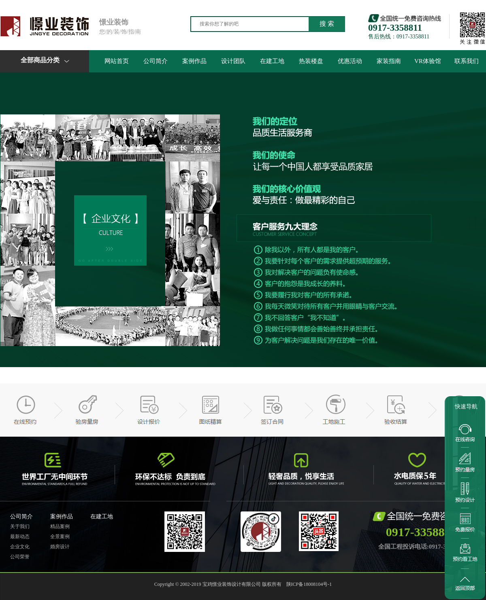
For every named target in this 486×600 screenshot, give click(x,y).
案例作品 (194, 61)
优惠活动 (350, 61)
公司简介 (155, 61)
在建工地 (272, 61)
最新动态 (20, 536)
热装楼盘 (311, 61)
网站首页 (116, 61)
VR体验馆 (427, 61)
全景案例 (60, 536)
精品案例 (60, 526)
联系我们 (466, 61)
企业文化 (20, 546)
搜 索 (327, 23)
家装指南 (389, 61)
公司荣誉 (20, 557)
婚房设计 (60, 546)
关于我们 (20, 526)
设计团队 (233, 61)
